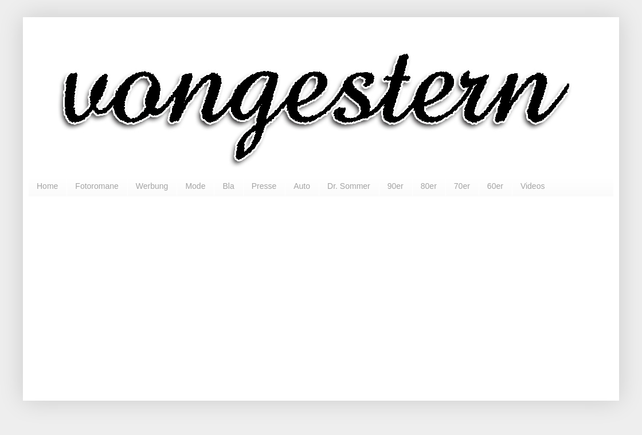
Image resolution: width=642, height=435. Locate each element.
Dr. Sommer (348, 186)
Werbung (152, 186)
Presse (264, 186)
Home (47, 186)
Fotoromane (96, 186)
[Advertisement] (321, 293)
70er (462, 186)
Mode (195, 186)
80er (429, 186)
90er (395, 186)
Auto (301, 186)
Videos (532, 186)
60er (495, 186)
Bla (228, 186)
